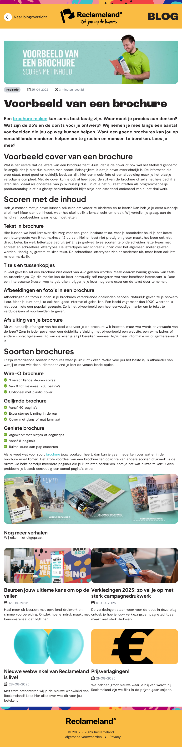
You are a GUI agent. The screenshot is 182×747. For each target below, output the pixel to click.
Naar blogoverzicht (25, 17)
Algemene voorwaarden (83, 737)
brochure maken (30, 118)
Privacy (115, 737)
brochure (53, 454)
